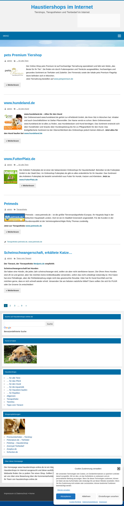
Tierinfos (10, 402)
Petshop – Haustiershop (17, 443)
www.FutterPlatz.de (19, 159)
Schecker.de (12, 452)
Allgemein (11, 396)
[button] (118, 468)
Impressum (103, 502)
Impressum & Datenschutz (15, 493)
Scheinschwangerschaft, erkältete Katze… (38, 252)
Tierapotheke (22, 209)
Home (32, 493)
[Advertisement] (99, 20)
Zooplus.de (12, 449)
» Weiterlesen (12, 85)
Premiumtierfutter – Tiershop (19, 437)
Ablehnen (86, 496)
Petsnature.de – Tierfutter (18, 440)
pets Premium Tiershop (23, 55)
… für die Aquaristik (15, 387)
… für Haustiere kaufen (17, 390)
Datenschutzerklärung (90, 502)
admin (9, 61)
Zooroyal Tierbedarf (15, 446)
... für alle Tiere (22, 61)
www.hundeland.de (19, 103)
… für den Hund (14, 384)
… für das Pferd (14, 381)
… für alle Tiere (13, 378)
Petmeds (11, 204)
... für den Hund (23, 109)
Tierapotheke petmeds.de (17, 242)
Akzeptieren (65, 496)
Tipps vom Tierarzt (24, 258)
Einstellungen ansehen (109, 496)
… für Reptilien (13, 393)
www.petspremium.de (63, 79)
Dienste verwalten (63, 490)
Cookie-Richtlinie (75, 502)
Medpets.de (39, 263)
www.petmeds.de (34, 226)
